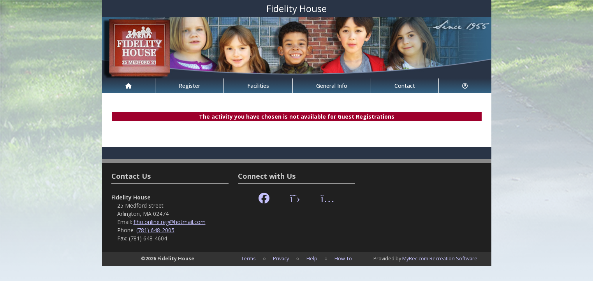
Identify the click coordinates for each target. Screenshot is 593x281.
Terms (248, 258)
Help (311, 258)
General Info (331, 85)
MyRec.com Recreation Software (439, 258)
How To (343, 258)
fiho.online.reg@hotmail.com (170, 222)
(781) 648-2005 (155, 230)
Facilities (258, 85)
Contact (404, 85)
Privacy (281, 258)
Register (189, 85)
